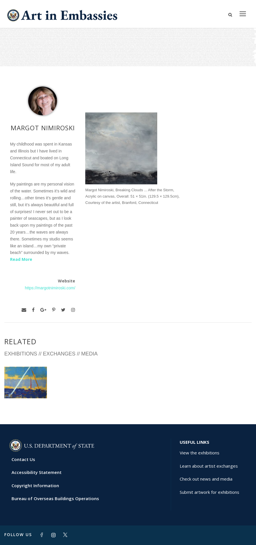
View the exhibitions (199, 453)
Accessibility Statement (37, 472)
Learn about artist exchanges (209, 466)
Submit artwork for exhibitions (209, 492)
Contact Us (23, 459)
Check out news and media (206, 479)
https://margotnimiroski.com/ (50, 288)
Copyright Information (35, 485)
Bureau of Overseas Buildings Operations (55, 498)
